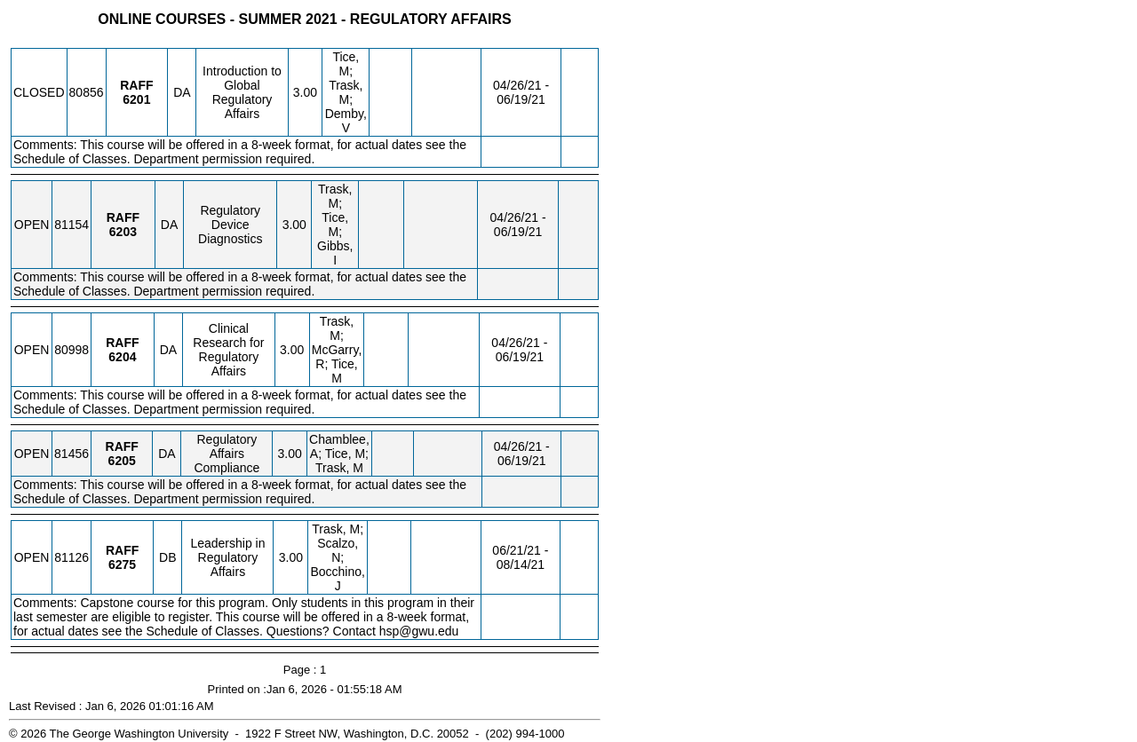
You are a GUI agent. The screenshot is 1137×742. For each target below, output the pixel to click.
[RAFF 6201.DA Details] (136, 99)
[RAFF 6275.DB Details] (122, 564)
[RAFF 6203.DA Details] (123, 232)
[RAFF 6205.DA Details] (122, 461)
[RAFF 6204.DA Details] (122, 357)
